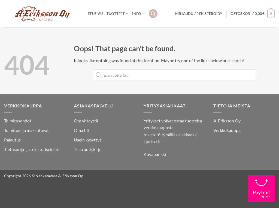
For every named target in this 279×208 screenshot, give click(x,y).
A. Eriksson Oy (227, 120)
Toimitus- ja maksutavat (26, 130)
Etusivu (95, 13)
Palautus (12, 139)
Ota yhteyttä (86, 120)
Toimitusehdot (17, 120)
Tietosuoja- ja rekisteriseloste (31, 149)
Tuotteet (118, 13)
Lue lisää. (152, 141)
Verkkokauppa (227, 130)
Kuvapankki (155, 154)
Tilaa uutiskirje (87, 149)
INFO (138, 13)
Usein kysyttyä (88, 139)
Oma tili (81, 130)
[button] (153, 13)
